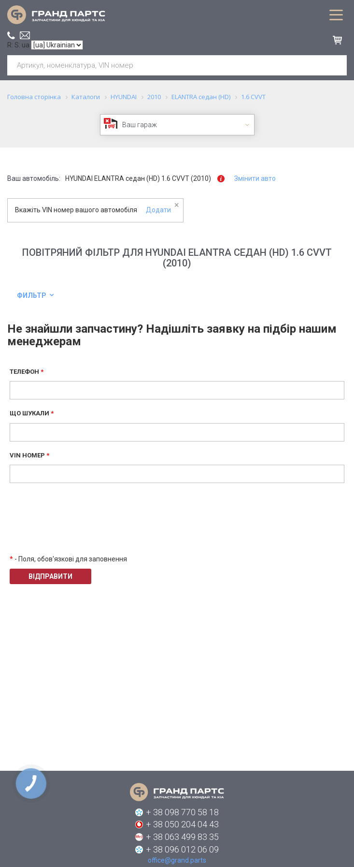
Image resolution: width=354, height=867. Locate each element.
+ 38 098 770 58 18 (182, 812)
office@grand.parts (25, 35)
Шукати (335, 65)
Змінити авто (255, 178)
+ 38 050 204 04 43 (182, 824)
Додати (158, 210)
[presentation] (83, 525)
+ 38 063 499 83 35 (182, 837)
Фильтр (31, 295)
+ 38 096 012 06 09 (182, 849)
